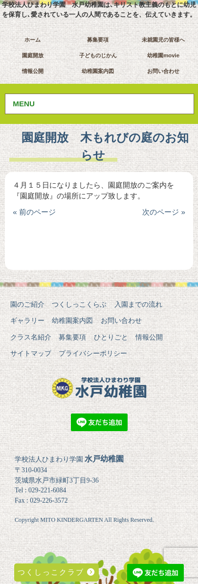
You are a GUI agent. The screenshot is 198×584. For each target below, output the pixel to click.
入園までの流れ (138, 304)
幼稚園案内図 (98, 71)
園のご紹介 (27, 304)
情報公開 (33, 71)
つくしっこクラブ (56, 572)
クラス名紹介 (30, 337)
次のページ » (163, 212)
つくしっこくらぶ (79, 304)
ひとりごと (111, 337)
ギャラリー (27, 320)
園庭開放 (33, 55)
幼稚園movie (163, 55)
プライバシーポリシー (93, 353)
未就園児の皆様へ (163, 40)
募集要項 (98, 40)
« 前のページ (34, 212)
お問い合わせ (163, 71)
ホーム (32, 40)
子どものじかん (98, 55)
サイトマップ (30, 353)
